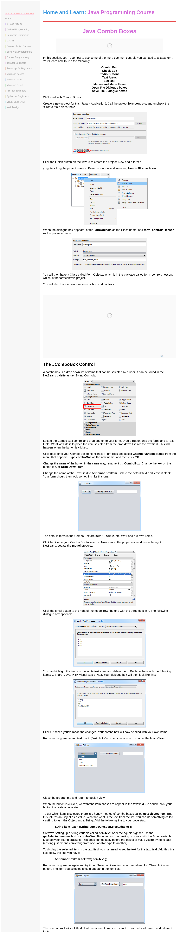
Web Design (13, 107)
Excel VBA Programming (19, 52)
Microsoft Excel (14, 85)
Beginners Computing (18, 35)
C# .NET (11, 40)
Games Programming (18, 57)
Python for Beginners (17, 96)
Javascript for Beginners (19, 68)
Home (8, 18)
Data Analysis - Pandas (19, 46)
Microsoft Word (14, 79)
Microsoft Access (15, 74)
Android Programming (18, 29)
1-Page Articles (14, 24)
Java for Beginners (16, 63)
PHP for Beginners (16, 90)
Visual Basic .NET (16, 102)
